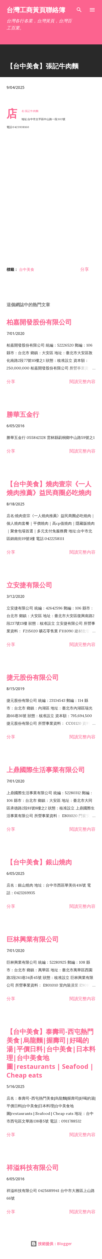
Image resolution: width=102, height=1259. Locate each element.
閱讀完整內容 (82, 381)
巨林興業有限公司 (33, 939)
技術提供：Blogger (51, 1243)
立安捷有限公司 (29, 584)
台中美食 (26, 269)
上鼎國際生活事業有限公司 (46, 769)
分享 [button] (84, 269)
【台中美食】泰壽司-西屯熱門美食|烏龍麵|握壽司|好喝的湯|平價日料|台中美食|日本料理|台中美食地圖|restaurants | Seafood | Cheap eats (51, 1053)
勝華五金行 (23, 414)
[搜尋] (79, 10)
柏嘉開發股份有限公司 (39, 321)
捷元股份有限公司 (33, 677)
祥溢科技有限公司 (33, 1167)
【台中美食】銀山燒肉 (39, 861)
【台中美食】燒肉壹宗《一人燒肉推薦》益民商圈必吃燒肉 (49, 488)
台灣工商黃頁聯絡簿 (36, 9)
